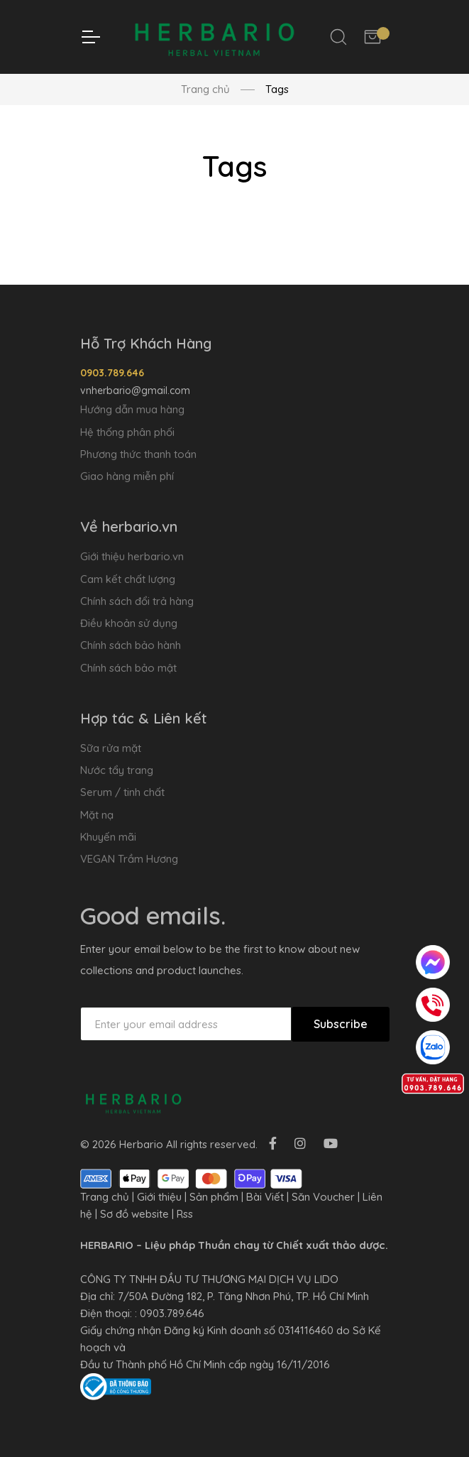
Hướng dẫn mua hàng (132, 409)
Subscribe (341, 1024)
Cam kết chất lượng (127, 579)
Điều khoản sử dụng (128, 623)
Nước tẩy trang (116, 770)
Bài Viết (265, 1197)
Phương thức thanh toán (138, 454)
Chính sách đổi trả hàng (137, 601)
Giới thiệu (159, 1197)
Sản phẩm (213, 1197)
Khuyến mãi (108, 837)
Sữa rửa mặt (110, 748)
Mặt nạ (97, 815)
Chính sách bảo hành (130, 645)
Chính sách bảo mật (128, 668)
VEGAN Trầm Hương (129, 859)
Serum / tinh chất (122, 792)
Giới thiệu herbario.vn (132, 556)
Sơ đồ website (134, 1214)
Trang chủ (205, 89)
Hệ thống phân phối (127, 432)
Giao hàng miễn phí (127, 476)
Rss (185, 1214)
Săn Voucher (323, 1197)
